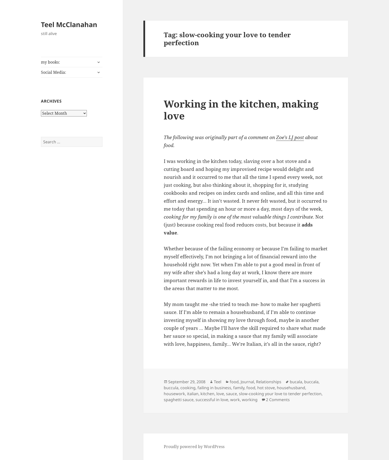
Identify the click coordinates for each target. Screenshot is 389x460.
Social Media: (53, 72)
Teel (217, 381)
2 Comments (278, 399)
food (234, 381)
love (220, 393)
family (238, 387)
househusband (291, 387)
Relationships (268, 381)
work (235, 399)
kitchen (207, 393)
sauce (231, 393)
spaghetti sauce (179, 399)
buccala (311, 381)
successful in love (211, 399)
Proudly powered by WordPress (194, 446)
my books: (50, 62)
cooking (187, 387)
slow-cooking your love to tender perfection (280, 393)
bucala (296, 381)
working (250, 399)
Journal (247, 381)
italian (192, 393)
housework (174, 393)
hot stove (266, 387)
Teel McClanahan (69, 24)
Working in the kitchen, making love (241, 109)
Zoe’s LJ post (290, 137)
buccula (171, 387)
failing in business (214, 387)
